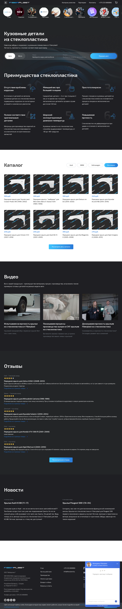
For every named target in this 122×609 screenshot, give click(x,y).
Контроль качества (68, 2)
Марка (34, 58)
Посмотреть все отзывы (61, 461)
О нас (42, 568)
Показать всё (103, 59)
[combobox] (42, 59)
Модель (65, 58)
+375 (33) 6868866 (105, 2)
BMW (82, 168)
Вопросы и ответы (46, 586)
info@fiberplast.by (69, 571)
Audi (71, 168)
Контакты (92, 2)
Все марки (111, 168)
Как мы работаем (46, 572)
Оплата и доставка (46, 579)
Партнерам (82, 2)
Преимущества (45, 575)
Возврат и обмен (45, 582)
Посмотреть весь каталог (61, 248)
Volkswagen (95, 168)
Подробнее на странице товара (14, 390)
